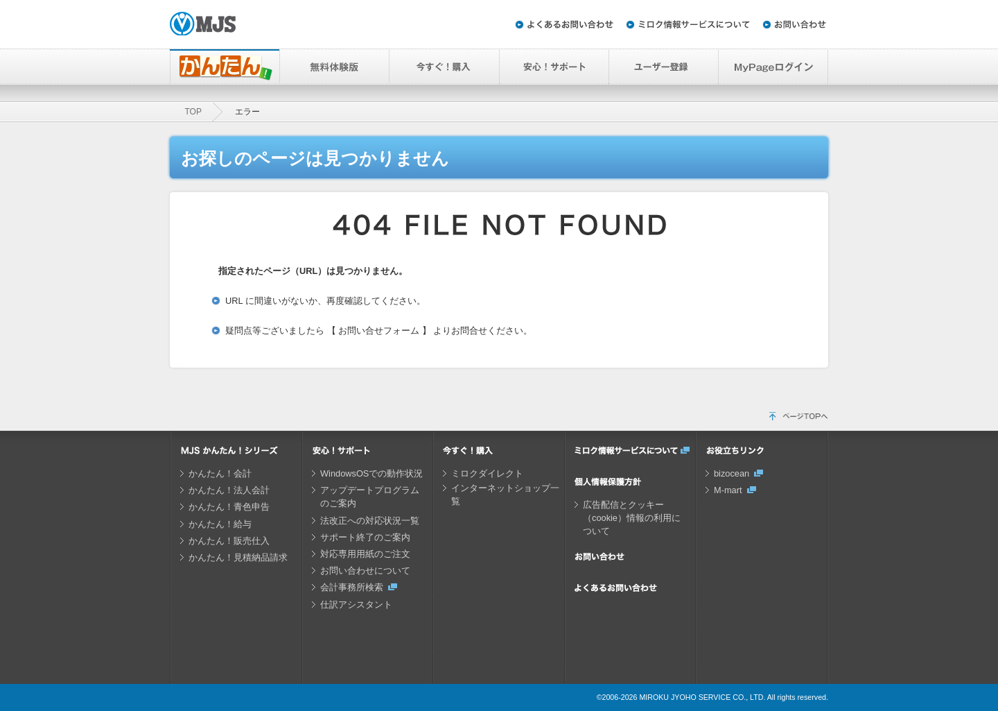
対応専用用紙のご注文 (365, 554)
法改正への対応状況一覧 (369, 520)
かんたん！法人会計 (229, 490)
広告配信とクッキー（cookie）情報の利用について (632, 517)
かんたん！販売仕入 (229, 541)
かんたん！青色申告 (229, 507)
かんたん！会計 (220, 473)
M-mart (728, 490)
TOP (193, 112)
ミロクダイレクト (487, 473)
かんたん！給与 (220, 524)
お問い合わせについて (365, 570)
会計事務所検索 (351, 587)
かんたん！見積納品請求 (238, 557)
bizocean (731, 473)
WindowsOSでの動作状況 (371, 473)
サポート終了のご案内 (365, 537)
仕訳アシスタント (356, 604)
